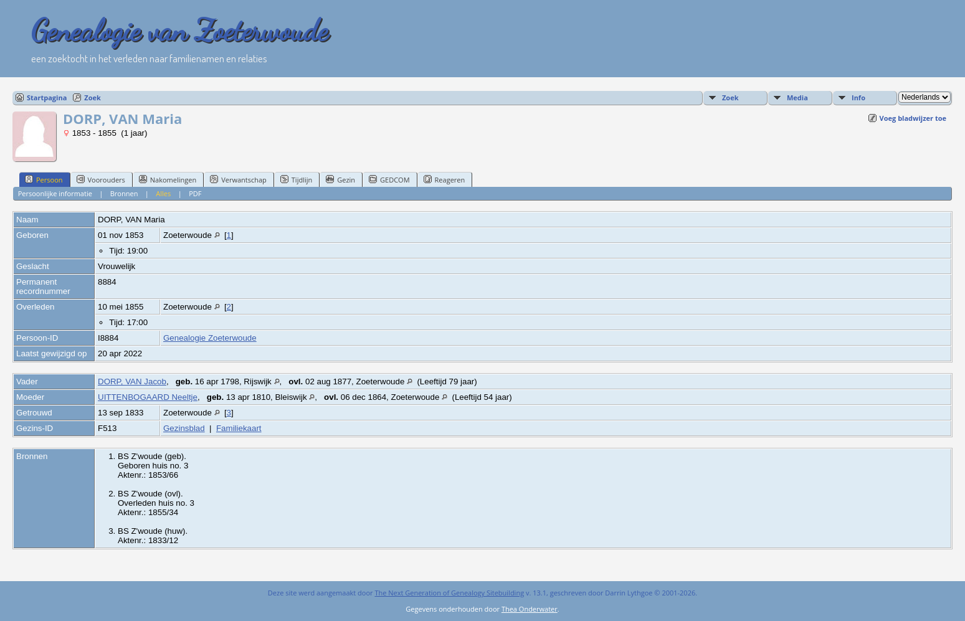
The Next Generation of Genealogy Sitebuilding (449, 592)
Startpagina (47, 97)
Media (797, 97)
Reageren (444, 179)
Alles (163, 193)
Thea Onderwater (530, 609)
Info (858, 97)
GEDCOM (389, 179)
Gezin (340, 179)
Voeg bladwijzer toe (913, 118)
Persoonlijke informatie (55, 193)
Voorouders (101, 179)
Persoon (44, 179)
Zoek (92, 97)
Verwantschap (238, 179)
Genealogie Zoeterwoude (210, 338)
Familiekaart (239, 428)
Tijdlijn (296, 179)
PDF (195, 193)
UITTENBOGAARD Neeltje (147, 397)
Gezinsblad (184, 428)
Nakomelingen (167, 179)
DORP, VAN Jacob (132, 381)
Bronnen (124, 193)
